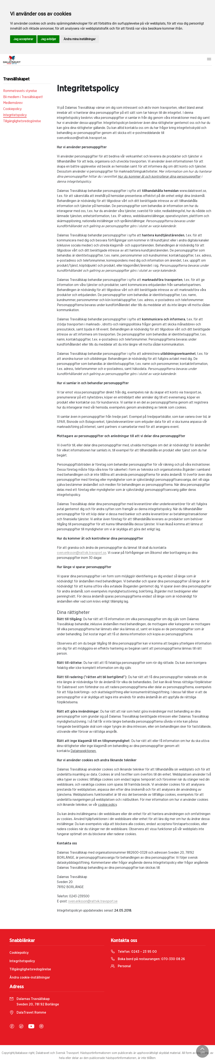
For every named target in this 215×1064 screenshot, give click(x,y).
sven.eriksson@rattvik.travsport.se (81, 552)
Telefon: (134, 951)
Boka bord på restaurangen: (148, 959)
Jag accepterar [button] (23, 39)
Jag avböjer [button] (48, 39)
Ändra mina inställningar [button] (80, 39)
